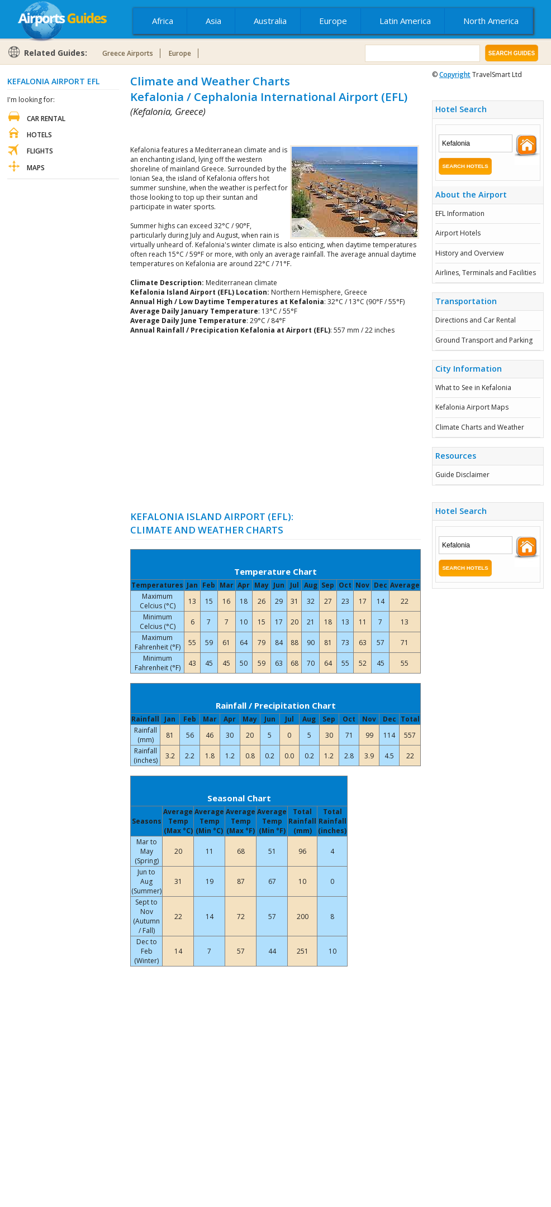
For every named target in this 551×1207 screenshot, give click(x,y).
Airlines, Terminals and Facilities (485, 272)
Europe (333, 20)
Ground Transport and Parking (484, 340)
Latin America (405, 20)
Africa (162, 20)
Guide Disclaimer (462, 474)
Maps (36, 167)
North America (491, 20)
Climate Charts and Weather (479, 427)
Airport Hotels (458, 233)
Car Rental (46, 118)
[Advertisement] (261, 131)
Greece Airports (127, 53)
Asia (213, 20)
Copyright (455, 74)
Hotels (39, 135)
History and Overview (469, 253)
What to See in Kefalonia (473, 387)
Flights (40, 151)
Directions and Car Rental (475, 320)
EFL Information (459, 213)
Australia (270, 20)
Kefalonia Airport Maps (472, 407)
